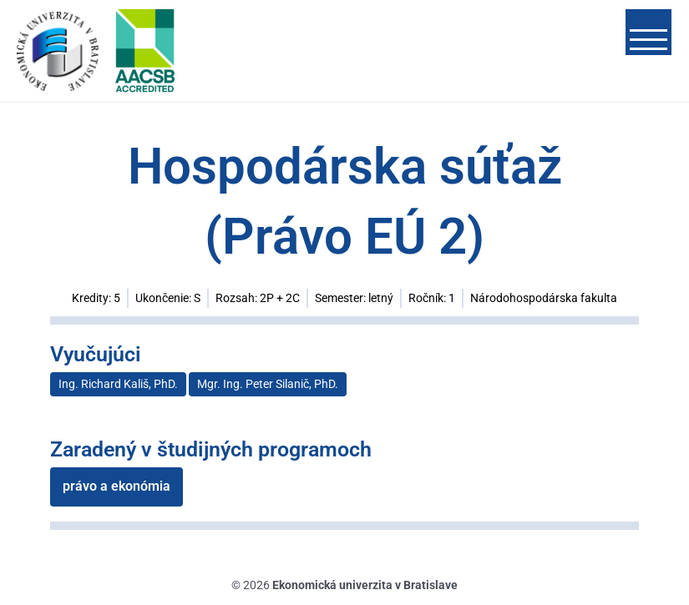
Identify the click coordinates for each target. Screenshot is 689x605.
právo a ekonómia (116, 488)
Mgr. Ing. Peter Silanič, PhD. (267, 385)
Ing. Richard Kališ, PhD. (118, 385)
